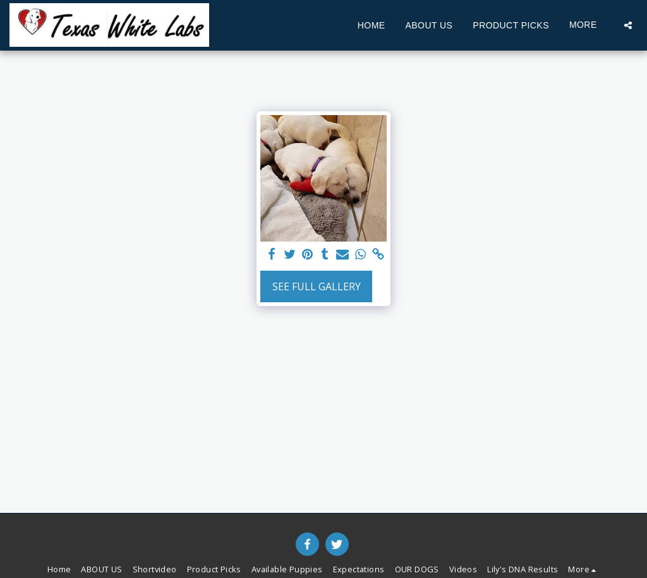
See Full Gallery (316, 286)
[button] (628, 25)
